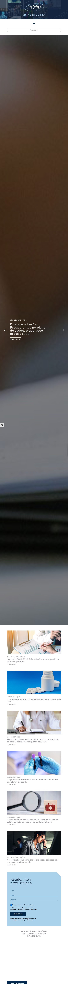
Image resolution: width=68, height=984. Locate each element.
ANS (25, 320)
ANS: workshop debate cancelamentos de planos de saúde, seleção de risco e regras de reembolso (32, 820)
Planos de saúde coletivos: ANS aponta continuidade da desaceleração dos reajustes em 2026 (33, 740)
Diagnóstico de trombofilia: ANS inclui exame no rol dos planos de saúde (32, 780)
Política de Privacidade (16, 909)
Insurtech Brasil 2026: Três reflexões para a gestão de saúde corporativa (33, 660)
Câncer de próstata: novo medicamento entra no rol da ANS (34, 700)
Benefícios (15, 737)
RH (8, 657)
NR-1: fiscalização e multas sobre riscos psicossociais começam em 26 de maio (33, 861)
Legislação (15, 320)
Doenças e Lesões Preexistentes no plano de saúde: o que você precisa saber (28, 329)
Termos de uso (33, 909)
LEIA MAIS (14, 339)
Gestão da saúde (18, 657)
